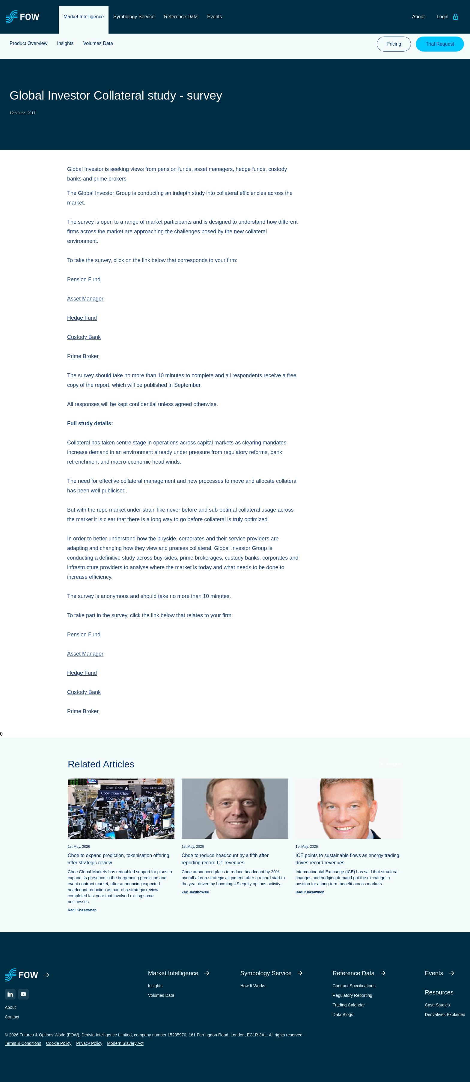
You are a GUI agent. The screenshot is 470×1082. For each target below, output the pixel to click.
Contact (12, 1016)
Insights (155, 985)
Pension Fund (83, 279)
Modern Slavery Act (125, 1043)
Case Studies (437, 1004)
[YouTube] (23, 993)
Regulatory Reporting (352, 995)
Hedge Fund (82, 318)
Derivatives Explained (445, 1014)
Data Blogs (343, 1014)
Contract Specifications (354, 985)
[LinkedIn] (10, 993)
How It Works (252, 985)
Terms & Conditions (23, 1043)
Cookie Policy (58, 1043)
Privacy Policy (89, 1043)
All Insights (390, 764)
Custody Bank (84, 337)
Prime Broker (83, 356)
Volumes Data (161, 995)
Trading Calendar (349, 1004)
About (10, 1007)
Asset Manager (85, 299)
